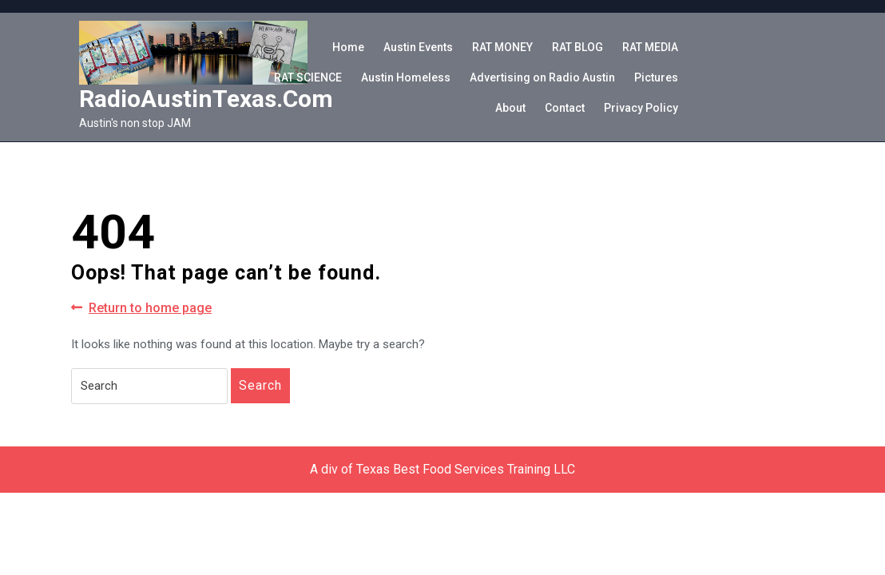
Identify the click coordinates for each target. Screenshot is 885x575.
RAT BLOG (577, 47)
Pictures (656, 77)
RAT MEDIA (650, 47)
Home (348, 47)
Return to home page (141, 308)
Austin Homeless (405, 77)
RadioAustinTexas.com (206, 99)
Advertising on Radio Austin (542, 77)
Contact (565, 107)
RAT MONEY (502, 47)
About (510, 107)
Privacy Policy (641, 107)
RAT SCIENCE (308, 77)
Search (260, 385)
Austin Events (418, 47)
